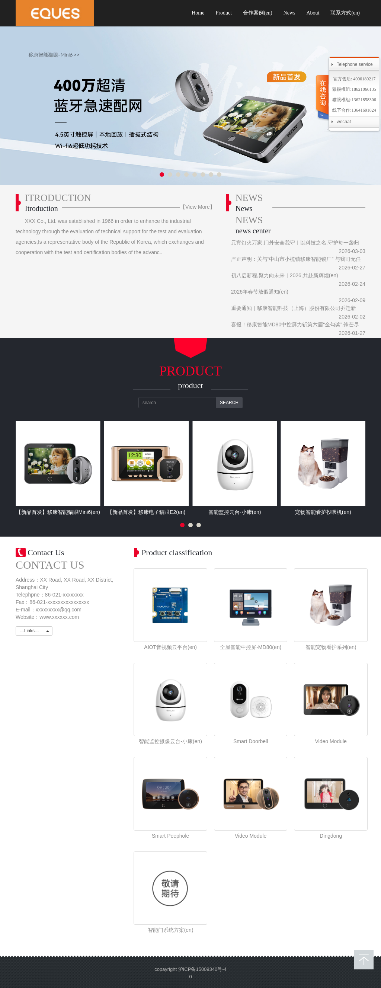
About (312, 13)
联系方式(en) (345, 13)
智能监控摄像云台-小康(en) (170, 741)
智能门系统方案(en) (170, 930)
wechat (344, 121)
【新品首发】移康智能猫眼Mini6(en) (58, 512)
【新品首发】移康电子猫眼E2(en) (146, 512)
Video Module (331, 741)
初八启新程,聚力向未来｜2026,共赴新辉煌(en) (284, 275)
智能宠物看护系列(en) (330, 647)
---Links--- (29, 630)
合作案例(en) (257, 13)
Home (198, 13)
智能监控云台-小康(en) (234, 512)
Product (223, 13)
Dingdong (331, 836)
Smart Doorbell (250, 741)
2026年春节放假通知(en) (259, 292)
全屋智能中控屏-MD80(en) (250, 647)
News (289, 13)
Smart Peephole (170, 836)
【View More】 (197, 207)
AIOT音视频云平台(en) (170, 647)
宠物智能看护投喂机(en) (323, 512)
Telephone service (355, 64)
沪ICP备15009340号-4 (202, 969)
